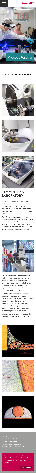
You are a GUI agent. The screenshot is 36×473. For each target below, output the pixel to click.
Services (10, 74)
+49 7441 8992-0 (14, 444)
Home (4, 74)
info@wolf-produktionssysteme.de (14, 446)
